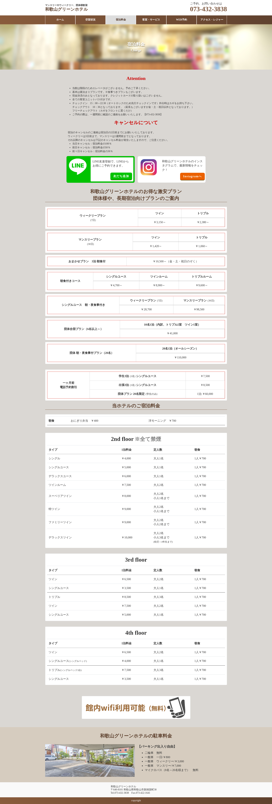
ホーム (60, 19)
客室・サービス (151, 19)
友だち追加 (121, 176)
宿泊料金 (121, 19)
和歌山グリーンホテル (67, 9)
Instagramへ (192, 176)
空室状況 (90, 19)
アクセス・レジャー (211, 19)
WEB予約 (181, 19)
